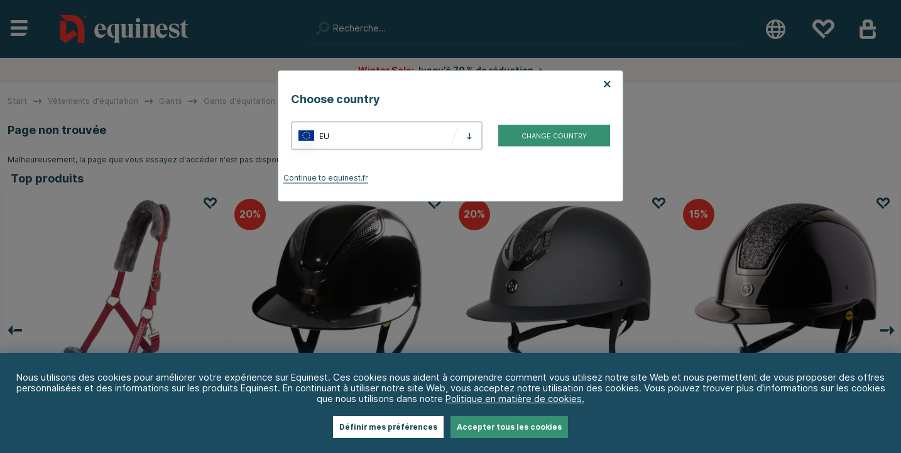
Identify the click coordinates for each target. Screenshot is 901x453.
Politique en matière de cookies (513, 398)
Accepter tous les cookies (509, 427)
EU (324, 135)
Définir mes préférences (388, 427)
